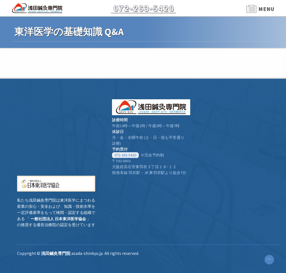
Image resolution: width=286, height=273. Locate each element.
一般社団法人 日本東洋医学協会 (58, 218)
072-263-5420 (125, 155)
